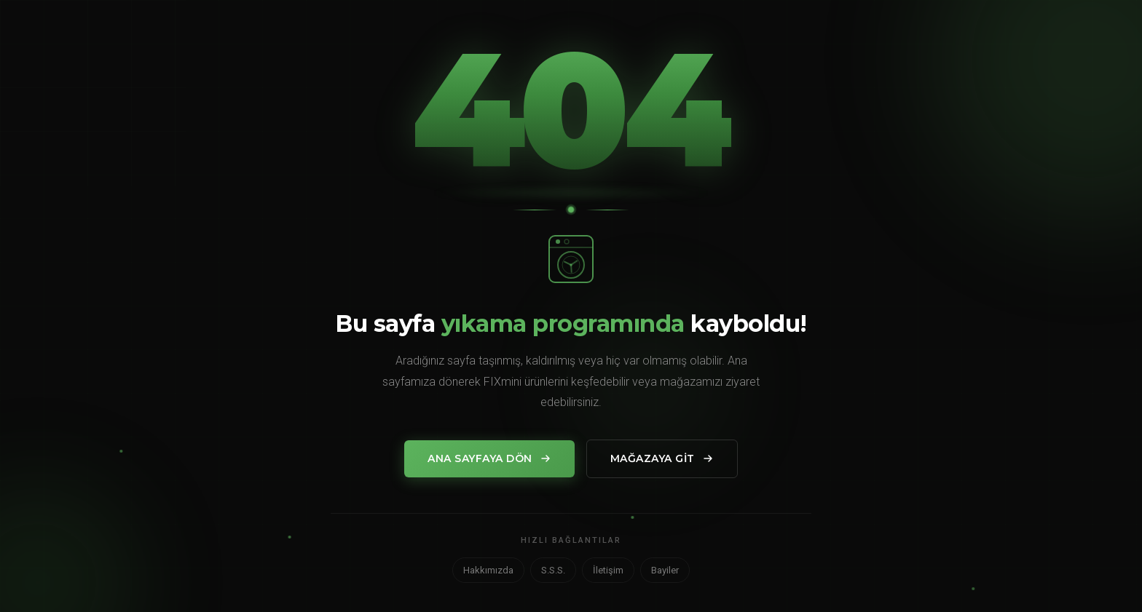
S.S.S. (553, 570)
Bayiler (665, 570)
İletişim (608, 570)
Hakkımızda (488, 570)
